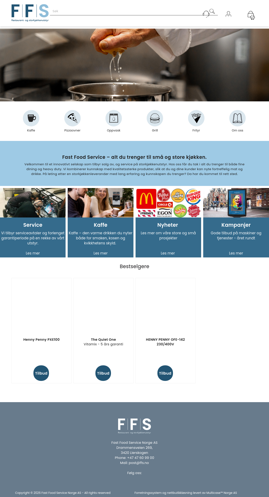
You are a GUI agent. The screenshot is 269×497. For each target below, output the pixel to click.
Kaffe (31, 123)
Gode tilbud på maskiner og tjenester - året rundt (236, 236)
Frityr (196, 123)
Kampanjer (236, 224)
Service (32, 224)
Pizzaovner (72, 123)
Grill (155, 123)
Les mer (33, 253)
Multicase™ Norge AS (221, 493)
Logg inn (228, 19)
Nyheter (168, 224)
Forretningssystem (148, 493)
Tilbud (41, 373)
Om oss (237, 123)
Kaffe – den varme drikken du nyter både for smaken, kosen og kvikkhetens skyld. (100, 238)
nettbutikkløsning (179, 493)
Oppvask (113, 123)
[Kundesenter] (206, 14)
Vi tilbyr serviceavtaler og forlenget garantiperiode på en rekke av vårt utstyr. (33, 238)
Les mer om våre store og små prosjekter (168, 236)
